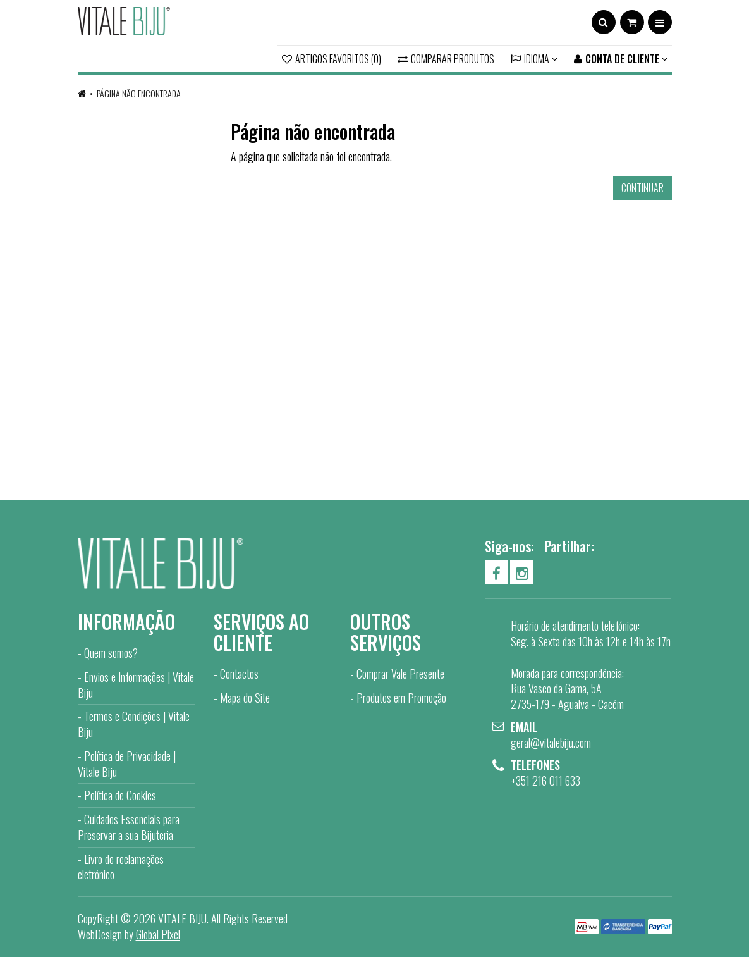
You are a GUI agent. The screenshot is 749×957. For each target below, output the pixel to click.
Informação (126, 621)
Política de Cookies (120, 795)
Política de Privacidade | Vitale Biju (127, 764)
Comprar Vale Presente (400, 673)
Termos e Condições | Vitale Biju (134, 724)
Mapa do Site (245, 697)
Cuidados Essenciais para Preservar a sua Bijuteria (129, 827)
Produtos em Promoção (401, 697)
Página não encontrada (139, 93)
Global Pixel (158, 934)
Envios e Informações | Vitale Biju (136, 685)
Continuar (642, 187)
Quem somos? (111, 653)
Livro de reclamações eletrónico (121, 867)
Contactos (239, 673)
